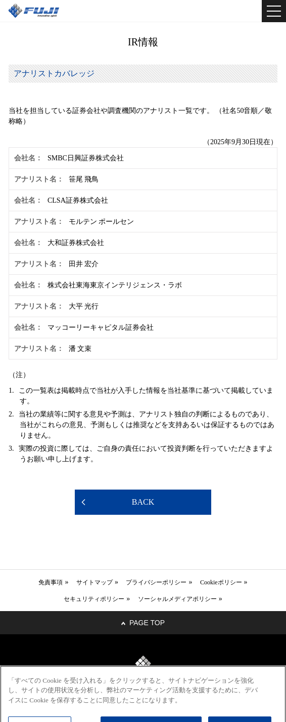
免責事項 (50, 582)
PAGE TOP (147, 623)
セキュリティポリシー (94, 599)
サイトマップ (94, 582)
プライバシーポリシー (156, 582)
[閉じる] (270, 689)
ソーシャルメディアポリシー (177, 599)
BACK (143, 502)
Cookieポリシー (221, 582)
